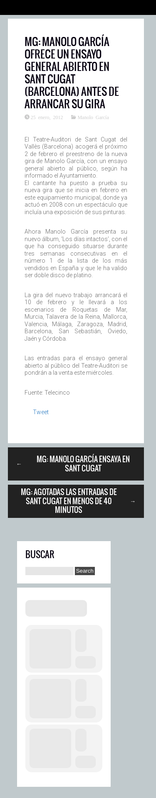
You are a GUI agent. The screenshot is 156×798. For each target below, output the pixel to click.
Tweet (41, 412)
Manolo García (93, 117)
